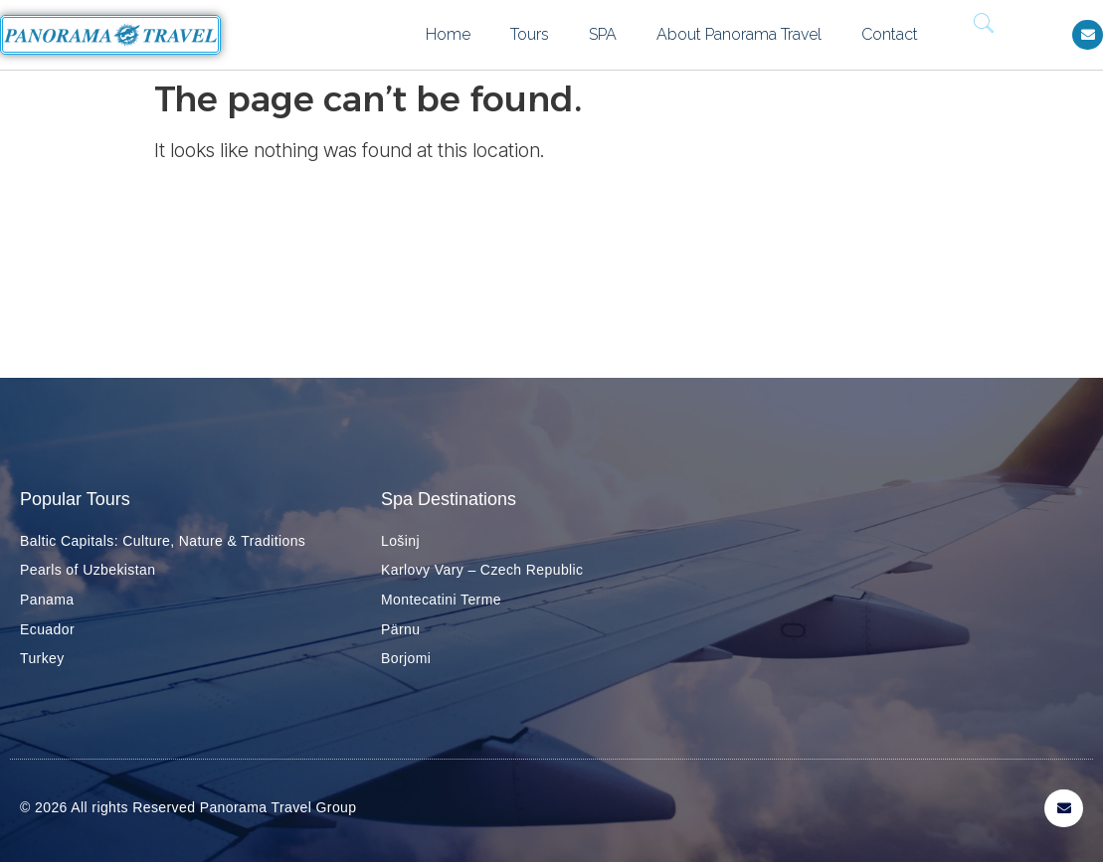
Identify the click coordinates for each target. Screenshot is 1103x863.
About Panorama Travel (739, 34)
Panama (47, 599)
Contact (889, 34)
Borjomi (406, 658)
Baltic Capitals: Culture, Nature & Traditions (162, 541)
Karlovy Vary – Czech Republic (482, 570)
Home (448, 34)
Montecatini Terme (441, 599)
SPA (603, 34)
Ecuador (47, 629)
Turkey (42, 658)
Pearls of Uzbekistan (87, 570)
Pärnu (400, 629)
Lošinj (400, 541)
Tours (529, 34)
